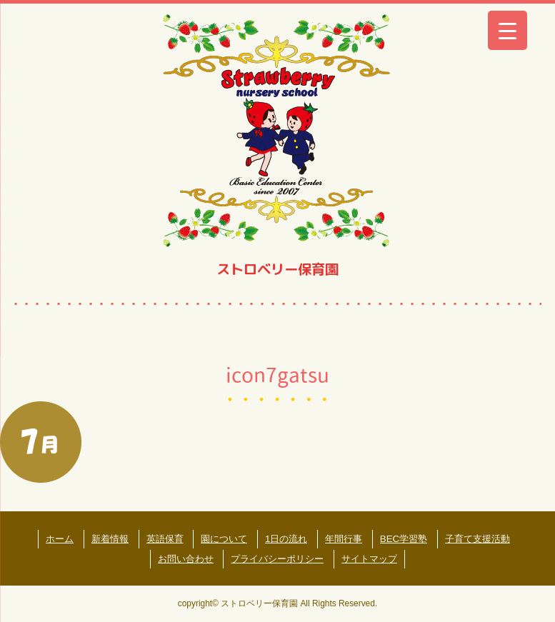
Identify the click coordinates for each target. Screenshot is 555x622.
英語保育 (165, 538)
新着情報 (110, 538)
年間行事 (343, 538)
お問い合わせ (186, 558)
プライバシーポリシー (277, 558)
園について (224, 538)
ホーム (60, 538)
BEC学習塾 (403, 538)
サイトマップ (369, 558)
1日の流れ (286, 538)
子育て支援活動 (477, 538)
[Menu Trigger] (507, 30)
